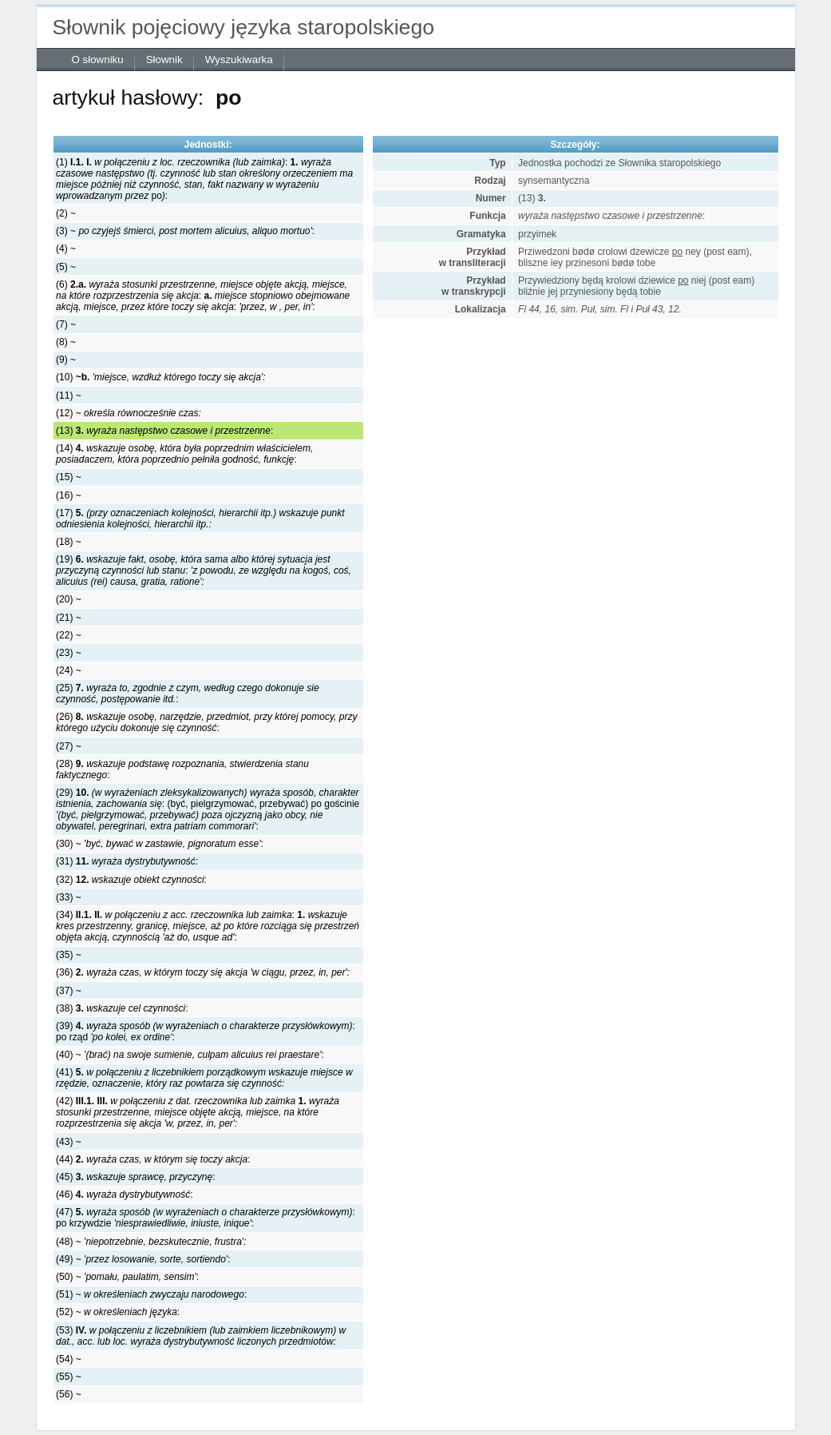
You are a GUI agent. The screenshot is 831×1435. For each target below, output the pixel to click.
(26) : (206, 722)
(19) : (203, 570)
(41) (204, 1078)
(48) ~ (151, 1241)
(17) (200, 518)
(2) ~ (66, 213)
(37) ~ (68, 990)
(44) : (153, 1159)
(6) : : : (203, 295)
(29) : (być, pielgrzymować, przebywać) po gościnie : (207, 809)
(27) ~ (68, 746)
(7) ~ (66, 324)
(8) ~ (66, 342)
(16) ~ (68, 495)
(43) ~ (68, 1141)
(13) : (164, 430)
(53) (201, 1336)
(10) (160, 377)
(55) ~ (68, 1376)
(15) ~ (68, 477)
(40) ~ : (190, 1054)
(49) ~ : (143, 1259)
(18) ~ (68, 541)
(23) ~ (68, 652)
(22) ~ (68, 635)
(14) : (184, 454)
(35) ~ (68, 954)
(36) (203, 972)
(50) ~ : (127, 1276)
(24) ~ (68, 670)
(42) (197, 1112)
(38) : (122, 1008)
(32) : (131, 879)
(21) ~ (68, 617)
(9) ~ (66, 359)
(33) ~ (68, 897)
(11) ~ (68, 395)
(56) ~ (68, 1394)
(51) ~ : (151, 1294)
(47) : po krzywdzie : (205, 1217)
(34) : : (207, 926)
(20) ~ (68, 599)
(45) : (135, 1177)
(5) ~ (66, 266)
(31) (127, 861)
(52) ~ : (118, 1312)
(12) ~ (128, 413)
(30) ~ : (159, 843)
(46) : (124, 1194)
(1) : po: (204, 179)
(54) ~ (68, 1359)
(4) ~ (66, 248)
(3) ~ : (185, 231)
